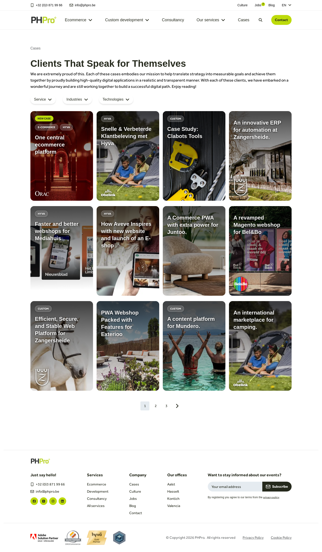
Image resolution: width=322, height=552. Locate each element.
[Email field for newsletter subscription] (235, 487)
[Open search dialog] (260, 20)
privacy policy (271, 497)
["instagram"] (53, 501)
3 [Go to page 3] (166, 406)
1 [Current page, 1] (145, 406)
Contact (281, 20)
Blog (272, 5)
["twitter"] (43, 501)
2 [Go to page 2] (156, 406)
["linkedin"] (62, 501)
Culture (242, 5)
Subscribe (277, 486)
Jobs (258, 5)
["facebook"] (34, 501)
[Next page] (177, 405)
